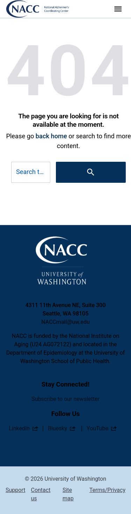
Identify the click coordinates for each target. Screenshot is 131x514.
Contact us (40, 494)
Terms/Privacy (107, 490)
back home (51, 136)
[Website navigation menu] (117, 8)
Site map (68, 494)
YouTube (97, 428)
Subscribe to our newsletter (65, 399)
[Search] (91, 172)
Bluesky (57, 428)
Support (15, 490)
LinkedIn (19, 428)
